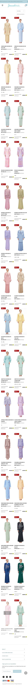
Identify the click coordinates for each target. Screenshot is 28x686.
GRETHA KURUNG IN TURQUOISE (19, 380)
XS (15, 92)
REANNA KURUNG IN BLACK (19, 546)
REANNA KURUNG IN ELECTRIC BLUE (6, 587)
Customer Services (7, 652)
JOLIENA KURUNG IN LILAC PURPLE (19, 463)
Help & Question (6, 659)
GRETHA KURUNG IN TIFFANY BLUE (6, 380)
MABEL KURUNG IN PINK (7, 628)
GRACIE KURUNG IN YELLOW (6, 87)
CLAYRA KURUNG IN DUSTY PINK (6, 296)
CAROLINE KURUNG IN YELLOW (6, 47)
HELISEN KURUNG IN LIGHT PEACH (19, 87)
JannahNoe (11, 683)
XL (1, 92)
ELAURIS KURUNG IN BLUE (6, 337)
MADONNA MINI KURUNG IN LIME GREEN (7, 546)
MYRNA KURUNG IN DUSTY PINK (6, 213)
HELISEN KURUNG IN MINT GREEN (19, 130)
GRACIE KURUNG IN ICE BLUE (20, 47)
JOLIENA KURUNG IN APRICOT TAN (6, 463)
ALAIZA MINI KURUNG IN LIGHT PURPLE (20, 420)
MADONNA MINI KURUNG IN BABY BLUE (7, 504)
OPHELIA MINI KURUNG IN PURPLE (7, 420)
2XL (15, 51)
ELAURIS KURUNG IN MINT (19, 629)
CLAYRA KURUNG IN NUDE (19, 296)
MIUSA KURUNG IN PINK (7, 170)
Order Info (5, 656)
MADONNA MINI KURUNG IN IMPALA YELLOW (20, 504)
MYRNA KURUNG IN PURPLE (6, 254)
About (4, 649)
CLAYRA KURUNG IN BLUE (20, 253)
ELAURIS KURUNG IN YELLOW (19, 337)
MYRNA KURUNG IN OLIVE (20, 212)
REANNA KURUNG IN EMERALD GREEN (19, 587)
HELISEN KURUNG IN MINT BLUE (6, 130)
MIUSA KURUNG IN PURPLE (18, 171)
